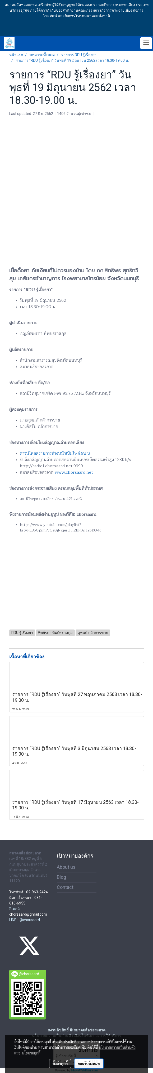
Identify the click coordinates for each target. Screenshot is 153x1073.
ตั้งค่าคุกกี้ (60, 1063)
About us (66, 867)
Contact (65, 887)
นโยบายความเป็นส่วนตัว (117, 1047)
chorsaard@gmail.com (28, 914)
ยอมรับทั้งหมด (89, 1063)
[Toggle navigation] (146, 43)
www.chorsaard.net (74, 472)
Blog (61, 877)
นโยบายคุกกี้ (31, 1052)
